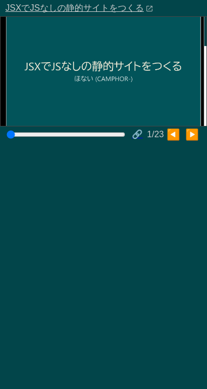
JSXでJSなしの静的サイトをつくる (74, 7)
